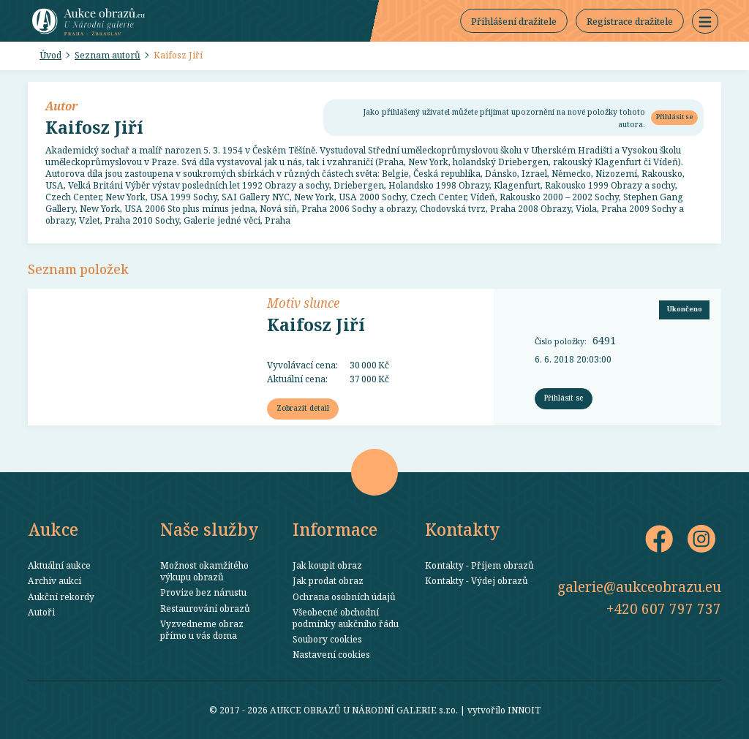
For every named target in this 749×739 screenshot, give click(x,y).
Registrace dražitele (630, 21)
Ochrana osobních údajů (344, 596)
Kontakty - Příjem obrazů (479, 565)
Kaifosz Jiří (178, 55)
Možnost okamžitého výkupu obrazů (204, 570)
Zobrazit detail (302, 408)
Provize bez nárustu (203, 592)
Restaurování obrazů (205, 608)
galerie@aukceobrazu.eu (639, 586)
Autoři (41, 611)
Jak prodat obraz (328, 580)
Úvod (50, 55)
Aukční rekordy (61, 596)
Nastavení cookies (331, 654)
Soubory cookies (327, 638)
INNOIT (524, 709)
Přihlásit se (674, 116)
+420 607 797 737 (663, 608)
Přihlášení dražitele (514, 21)
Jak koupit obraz (327, 565)
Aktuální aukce (59, 565)
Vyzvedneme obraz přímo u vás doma (202, 629)
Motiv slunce (303, 302)
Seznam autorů (107, 55)
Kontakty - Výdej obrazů (476, 580)
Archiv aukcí (54, 580)
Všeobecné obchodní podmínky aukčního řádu (346, 617)
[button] (705, 21)
